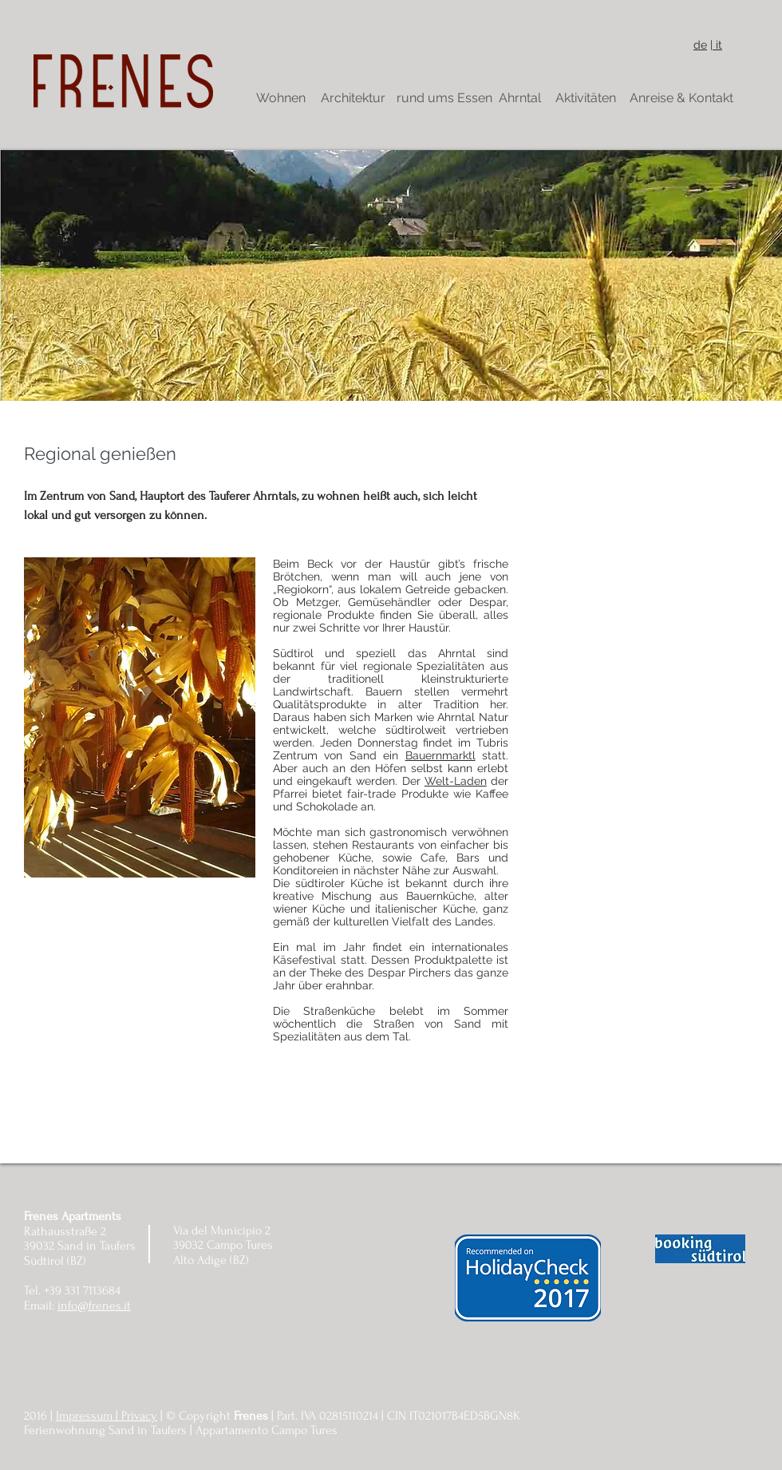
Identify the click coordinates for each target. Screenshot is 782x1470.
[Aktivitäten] (585, 98)
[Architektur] (352, 98)
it (717, 44)
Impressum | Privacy (106, 1416)
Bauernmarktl (440, 755)
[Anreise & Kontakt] (681, 98)
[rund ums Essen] (444, 98)
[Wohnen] (281, 98)
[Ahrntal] (520, 98)
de (700, 44)
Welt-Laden (456, 781)
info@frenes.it (94, 1305)
